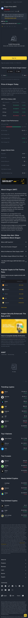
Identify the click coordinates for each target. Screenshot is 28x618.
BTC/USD (21, 285)
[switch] (22, 595)
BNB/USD (21, 298)
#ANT (3, 352)
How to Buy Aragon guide (10, 18)
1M (7, 26)
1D (2, 26)
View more (4, 307)
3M (9, 26)
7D (4, 26)
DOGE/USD (21, 302)
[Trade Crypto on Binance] (14, 181)
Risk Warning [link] (3, 544)
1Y (12, 26)
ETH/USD (21, 289)
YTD (14, 26)
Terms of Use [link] (22, 542)
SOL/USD (21, 294)
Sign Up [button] (14, 58)
